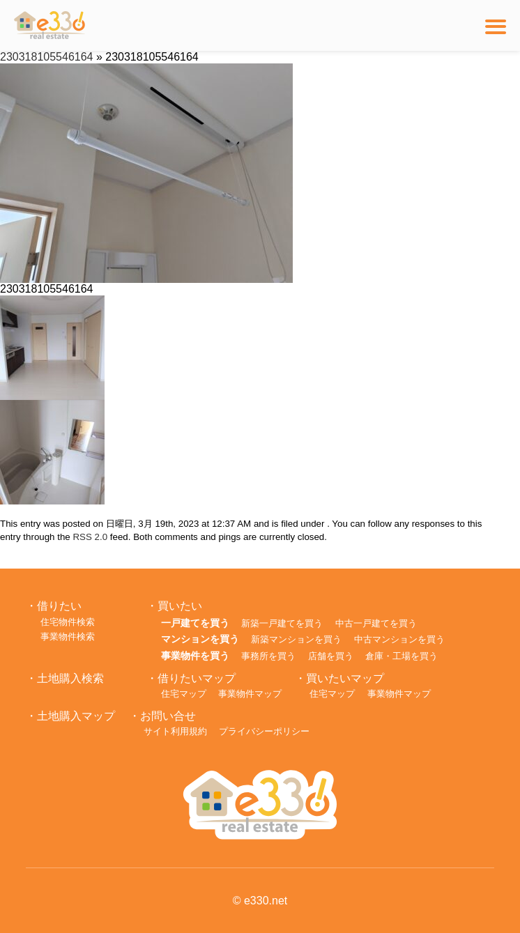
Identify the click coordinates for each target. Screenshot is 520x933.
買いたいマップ (345, 678)
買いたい (180, 606)
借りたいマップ (197, 678)
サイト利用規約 (175, 731)
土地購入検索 (70, 678)
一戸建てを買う (195, 623)
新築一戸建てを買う (282, 623)
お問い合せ (168, 716)
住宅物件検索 (67, 622)
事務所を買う (268, 656)
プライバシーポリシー (264, 731)
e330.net (265, 901)
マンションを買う (200, 639)
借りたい (59, 606)
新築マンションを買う (296, 639)
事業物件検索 (67, 636)
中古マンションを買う (399, 639)
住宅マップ (183, 693)
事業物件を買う (195, 655)
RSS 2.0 (89, 537)
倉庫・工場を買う (401, 656)
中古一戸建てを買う (376, 623)
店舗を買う (330, 656)
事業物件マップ (250, 693)
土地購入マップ (76, 716)
